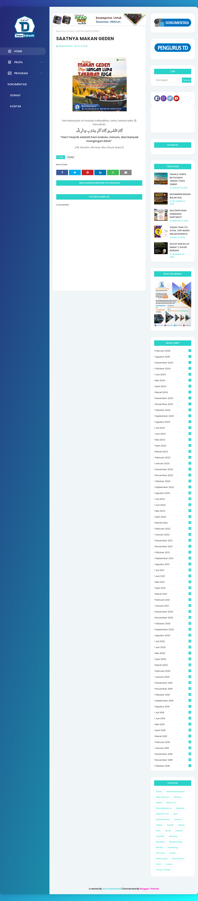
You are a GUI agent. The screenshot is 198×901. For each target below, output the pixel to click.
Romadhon (178, 858)
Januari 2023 (173, 463)
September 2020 (173, 629)
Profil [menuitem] (15, 62)
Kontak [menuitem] (15, 106)
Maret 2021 (173, 594)
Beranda (60, 31)
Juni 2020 (173, 647)
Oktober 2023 (173, 410)
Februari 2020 (173, 671)
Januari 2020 (173, 677)
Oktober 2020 (173, 623)
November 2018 (173, 760)
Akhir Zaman (162, 797)
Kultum (179, 830)
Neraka (159, 847)
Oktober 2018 (173, 765)
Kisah (168, 830)
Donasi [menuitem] (15, 95)
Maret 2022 (173, 522)
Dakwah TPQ (162, 813)
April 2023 (173, 445)
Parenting (173, 847)
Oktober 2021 (173, 552)
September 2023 (173, 416)
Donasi (178, 819)
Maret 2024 (173, 392)
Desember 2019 (173, 682)
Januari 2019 (173, 748)
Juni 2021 (173, 576)
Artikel (159, 802)
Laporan (160, 836)
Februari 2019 (173, 742)
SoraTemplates (111, 888)
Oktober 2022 (173, 481)
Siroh (158, 864)
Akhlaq (177, 797)
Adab (159, 791)
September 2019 (173, 700)
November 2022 (173, 475)
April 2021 (173, 588)
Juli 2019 (173, 712)
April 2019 (173, 730)
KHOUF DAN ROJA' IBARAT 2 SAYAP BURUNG (180, 247)
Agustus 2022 (173, 493)
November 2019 (173, 688)
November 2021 (173, 546)
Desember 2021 (173, 540)
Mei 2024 (173, 380)
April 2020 (173, 659)
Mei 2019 (173, 724)
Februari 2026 (173, 350)
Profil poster (162, 858)
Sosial (169, 864)
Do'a (175, 813)
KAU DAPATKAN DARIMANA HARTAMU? (178, 214)
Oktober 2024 (173, 368)
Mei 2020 (173, 653)
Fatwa (159, 825)
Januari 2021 (173, 605)
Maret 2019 (173, 736)
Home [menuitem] (15, 51)
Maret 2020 (173, 665)
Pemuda (160, 853)
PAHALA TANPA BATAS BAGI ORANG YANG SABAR (178, 179)
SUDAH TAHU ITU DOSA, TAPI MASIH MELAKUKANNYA (180, 231)
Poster (70, 31)
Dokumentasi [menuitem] (17, 84)
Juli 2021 (173, 570)
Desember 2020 (173, 611)
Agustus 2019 (173, 706)
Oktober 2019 (173, 694)
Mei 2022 (173, 511)
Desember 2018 (173, 754)
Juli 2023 (173, 427)
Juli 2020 (173, 641)
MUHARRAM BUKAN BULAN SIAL (180, 196)
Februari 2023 (173, 457)
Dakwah (180, 808)
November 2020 (173, 617)
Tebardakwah (65, 46)
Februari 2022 (173, 528)
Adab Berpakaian (175, 791)
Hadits (170, 825)
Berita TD (170, 802)
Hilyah (181, 825)
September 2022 (173, 487)
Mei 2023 (173, 439)
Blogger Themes (149, 888)
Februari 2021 (173, 599)
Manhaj (173, 836)
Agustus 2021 (173, 564)
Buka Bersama (163, 808)
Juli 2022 (173, 499)
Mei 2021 (173, 582)
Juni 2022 (173, 505)
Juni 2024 (173, 374)
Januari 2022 (173, 534)
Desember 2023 (173, 398)
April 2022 (173, 516)
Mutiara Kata (176, 841)
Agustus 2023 (173, 422)
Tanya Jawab (163, 869)
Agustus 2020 (173, 635)
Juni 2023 (173, 433)
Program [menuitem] (18, 73)
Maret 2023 (173, 451)
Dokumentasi (163, 819)
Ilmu (158, 830)
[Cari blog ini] (168, 80)
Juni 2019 (173, 718)
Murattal (160, 841)
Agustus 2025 (173, 356)
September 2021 (173, 558)
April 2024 (173, 386)
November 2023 (173, 404)
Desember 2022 (173, 469)
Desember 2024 (173, 362)
